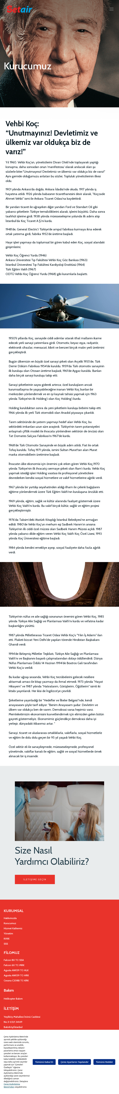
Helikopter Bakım (13, 998)
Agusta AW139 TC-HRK (16, 975)
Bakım (9, 990)
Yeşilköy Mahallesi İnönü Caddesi (22, 1016)
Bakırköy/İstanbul (13, 1027)
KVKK (6, 938)
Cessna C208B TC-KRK (16, 980)
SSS (6, 943)
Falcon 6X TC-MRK (14, 965)
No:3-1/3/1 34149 (13, 1021)
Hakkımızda (10, 918)
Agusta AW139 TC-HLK (16, 970)
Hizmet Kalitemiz (13, 928)
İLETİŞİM (11, 1008)
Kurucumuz (10, 923)
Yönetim (8, 933)
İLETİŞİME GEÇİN (34, 879)
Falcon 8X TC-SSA (14, 960)
